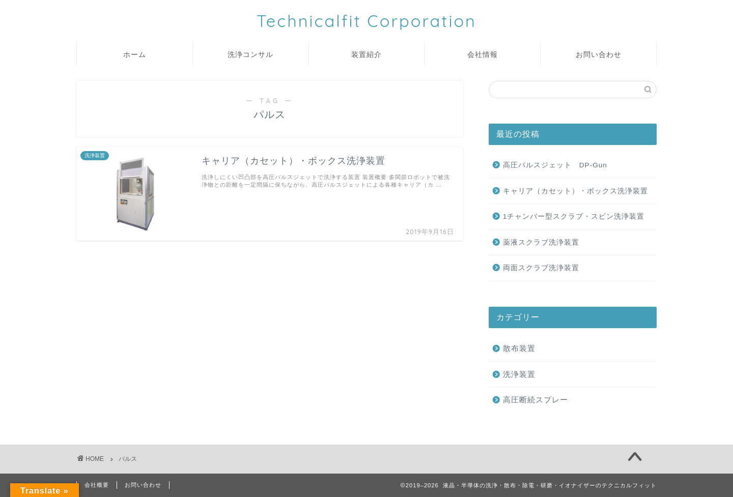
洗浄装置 (519, 374)
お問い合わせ (599, 54)
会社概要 (96, 485)
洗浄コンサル (250, 54)
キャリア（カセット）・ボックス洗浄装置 (575, 191)
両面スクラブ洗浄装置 (541, 268)
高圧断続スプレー (535, 399)
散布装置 (519, 348)
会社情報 (482, 54)
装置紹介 (366, 54)
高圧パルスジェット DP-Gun (555, 165)
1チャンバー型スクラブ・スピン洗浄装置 (574, 216)
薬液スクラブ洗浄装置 (541, 242)
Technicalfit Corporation (366, 20)
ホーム (134, 54)
